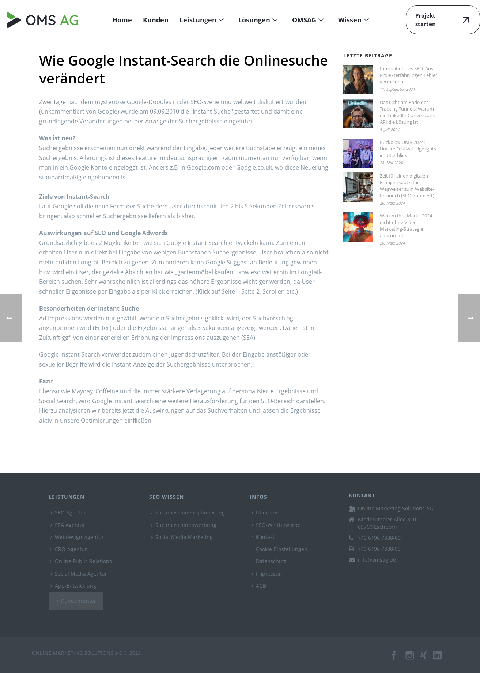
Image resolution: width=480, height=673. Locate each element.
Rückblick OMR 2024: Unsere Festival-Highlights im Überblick (408, 149)
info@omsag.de (377, 560)
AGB (259, 585)
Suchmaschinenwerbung (183, 524)
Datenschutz (269, 561)
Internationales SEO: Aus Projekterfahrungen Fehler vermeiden (408, 75)
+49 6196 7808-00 (379, 538)
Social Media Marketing (182, 536)
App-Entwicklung (73, 585)
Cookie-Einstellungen (279, 549)
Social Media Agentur (78, 573)
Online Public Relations (81, 561)
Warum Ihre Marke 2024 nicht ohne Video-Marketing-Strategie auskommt (406, 225)
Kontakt (263, 536)
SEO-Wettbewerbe (276, 524)
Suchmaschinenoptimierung (188, 512)
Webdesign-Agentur (77, 536)
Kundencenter (76, 600)
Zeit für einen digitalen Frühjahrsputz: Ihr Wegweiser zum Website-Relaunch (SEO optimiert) (407, 185)
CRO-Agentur (68, 549)
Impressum (268, 573)
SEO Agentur (68, 512)
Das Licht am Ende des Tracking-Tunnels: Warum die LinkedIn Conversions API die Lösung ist (407, 112)
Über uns (265, 512)
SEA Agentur (67, 524)
